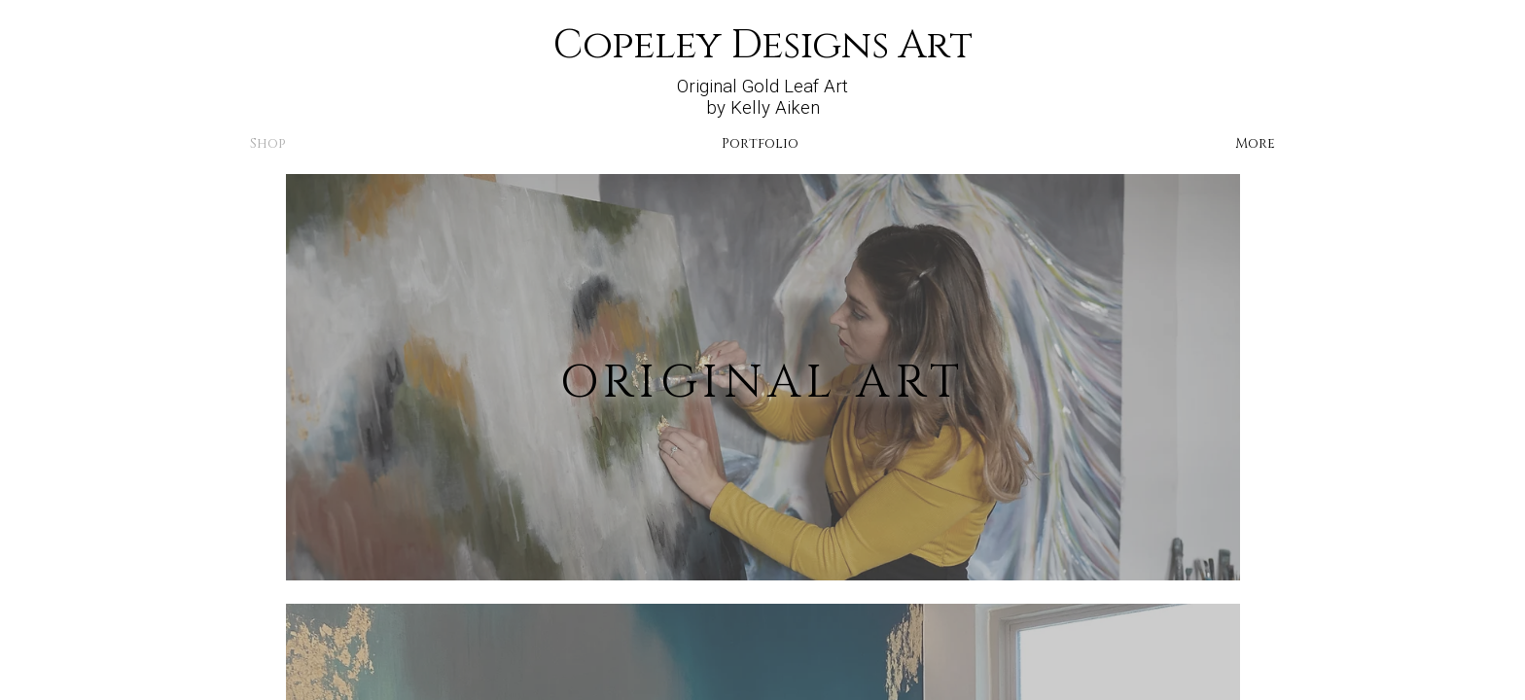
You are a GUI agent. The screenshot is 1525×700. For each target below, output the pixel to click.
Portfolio (760, 143)
